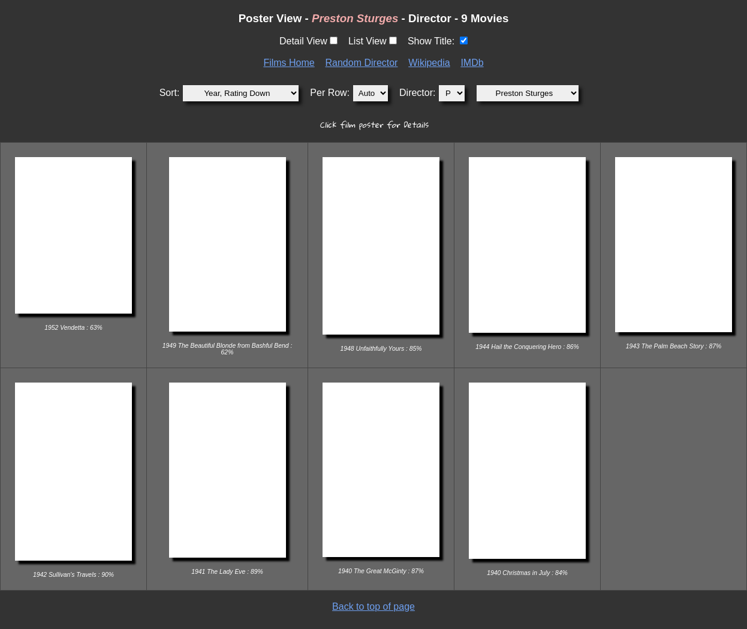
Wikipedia (429, 63)
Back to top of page (373, 606)
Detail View (303, 41)
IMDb (471, 63)
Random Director (362, 63)
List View (367, 41)
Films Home (288, 63)
